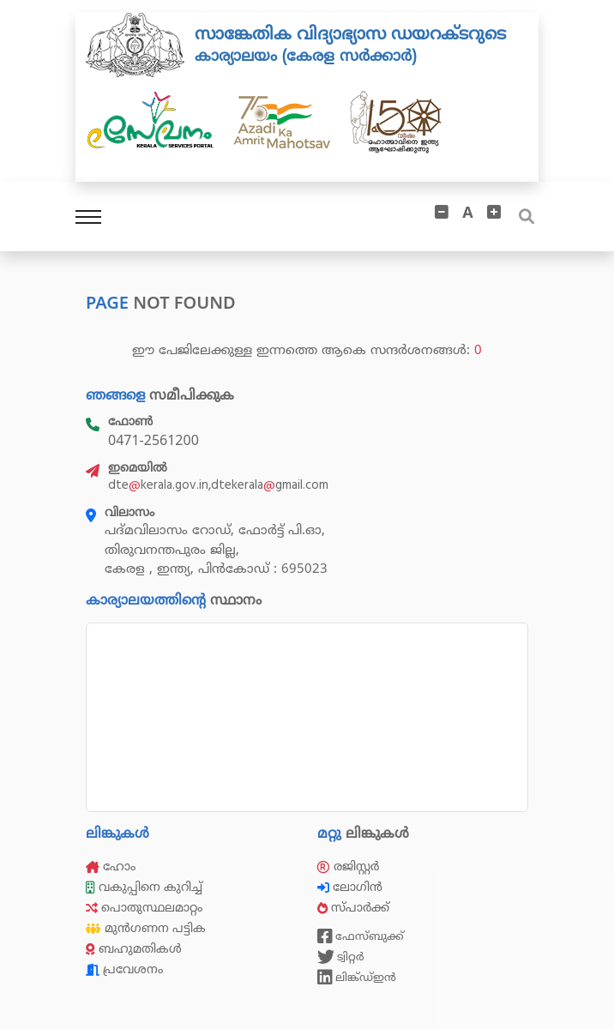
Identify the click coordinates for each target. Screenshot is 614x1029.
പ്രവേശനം (124, 969)
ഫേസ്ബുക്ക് (360, 936)
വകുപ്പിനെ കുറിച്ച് (146, 887)
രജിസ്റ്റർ (348, 866)
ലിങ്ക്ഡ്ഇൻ (356, 977)
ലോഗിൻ (351, 887)
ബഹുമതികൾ (134, 949)
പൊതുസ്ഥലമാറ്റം (144, 908)
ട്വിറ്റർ (340, 957)
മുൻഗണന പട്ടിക (146, 928)
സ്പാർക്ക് (355, 908)
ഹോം (110, 866)
